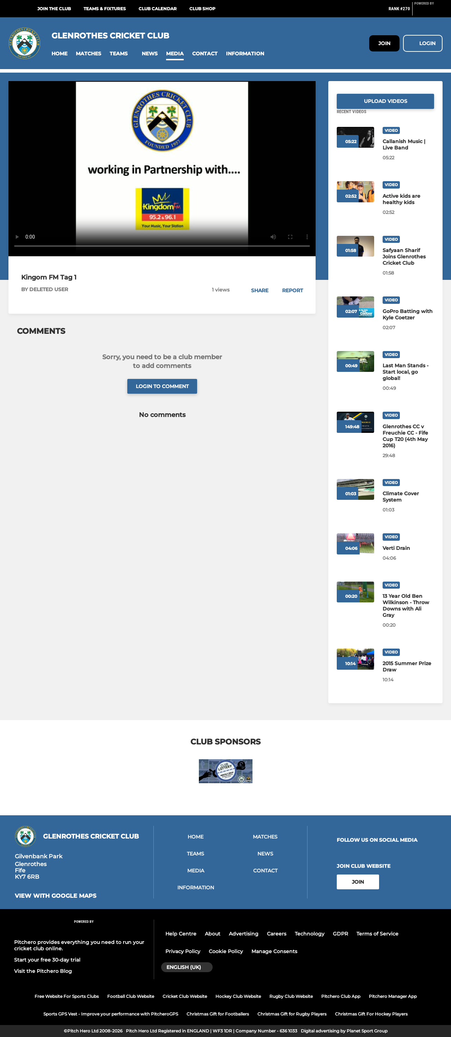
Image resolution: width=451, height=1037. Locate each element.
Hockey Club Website (238, 996)
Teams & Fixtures (105, 8)
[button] (59, 54)
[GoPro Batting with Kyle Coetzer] (408, 323)
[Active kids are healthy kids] (408, 207)
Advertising (243, 934)
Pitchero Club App (340, 996)
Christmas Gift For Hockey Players (371, 1014)
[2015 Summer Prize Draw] (408, 675)
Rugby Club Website (291, 996)
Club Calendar (158, 8)
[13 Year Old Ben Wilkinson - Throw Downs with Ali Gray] (408, 614)
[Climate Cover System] (408, 505)
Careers (276, 934)
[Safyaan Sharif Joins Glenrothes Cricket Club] (408, 265)
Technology (309, 934)
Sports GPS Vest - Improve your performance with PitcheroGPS (110, 1014)
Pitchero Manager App (393, 996)
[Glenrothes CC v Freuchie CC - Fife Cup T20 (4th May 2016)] (408, 444)
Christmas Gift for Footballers (218, 1014)
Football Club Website (130, 996)
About (212, 934)
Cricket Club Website (185, 996)
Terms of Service (377, 934)
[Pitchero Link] (428, 11)
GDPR (340, 934)
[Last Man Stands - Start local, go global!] (408, 380)
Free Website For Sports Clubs (67, 996)
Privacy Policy (182, 951)
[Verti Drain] (408, 556)
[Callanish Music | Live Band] (408, 153)
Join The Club (54, 8)
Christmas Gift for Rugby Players (292, 1014)
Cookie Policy (226, 951)
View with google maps (55, 896)
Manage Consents (274, 951)
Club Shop (202, 8)
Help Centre (180, 934)
